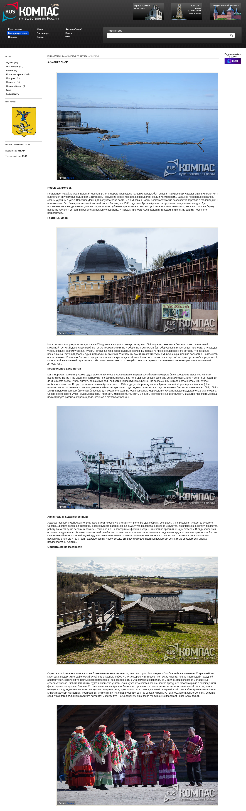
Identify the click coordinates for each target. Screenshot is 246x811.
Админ (70, 177)
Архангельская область (76, 56)
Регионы (60, 56)
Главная (51, 56)
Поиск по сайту (114, 31)
